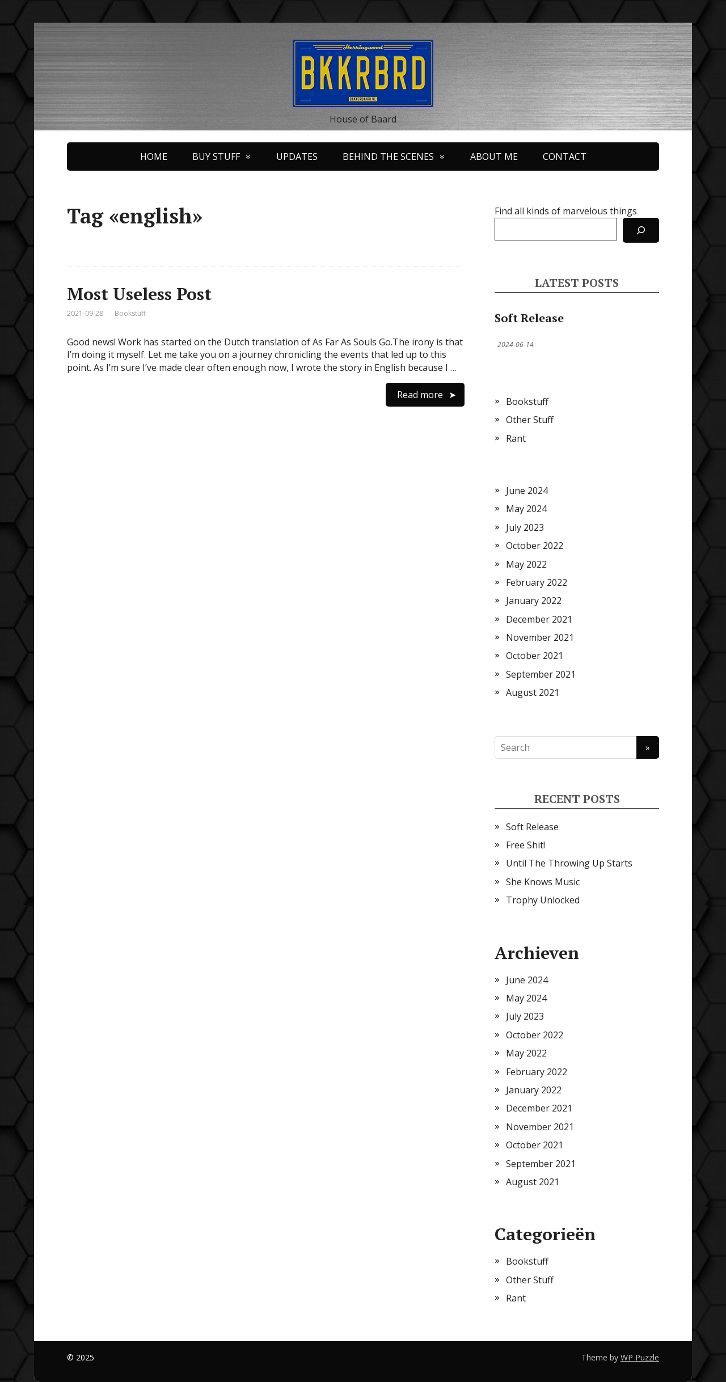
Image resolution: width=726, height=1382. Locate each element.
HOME (153, 156)
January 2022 (534, 600)
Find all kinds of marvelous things (566, 211)
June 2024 (527, 490)
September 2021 (541, 674)
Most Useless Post (139, 293)
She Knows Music (543, 882)
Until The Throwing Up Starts (569, 863)
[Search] (641, 230)
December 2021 (539, 619)
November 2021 (540, 637)
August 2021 (532, 692)
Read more (420, 394)
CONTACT (564, 156)
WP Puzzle (640, 1357)
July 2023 (525, 527)
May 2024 (526, 508)
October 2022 (534, 545)
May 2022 (526, 564)
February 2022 (536, 582)
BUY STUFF (216, 156)
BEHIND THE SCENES (388, 156)
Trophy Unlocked (543, 900)
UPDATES (297, 156)
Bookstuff (130, 313)
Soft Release (529, 318)
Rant (516, 438)
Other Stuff (530, 419)
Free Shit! (525, 845)
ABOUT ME (494, 156)
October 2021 (534, 655)
